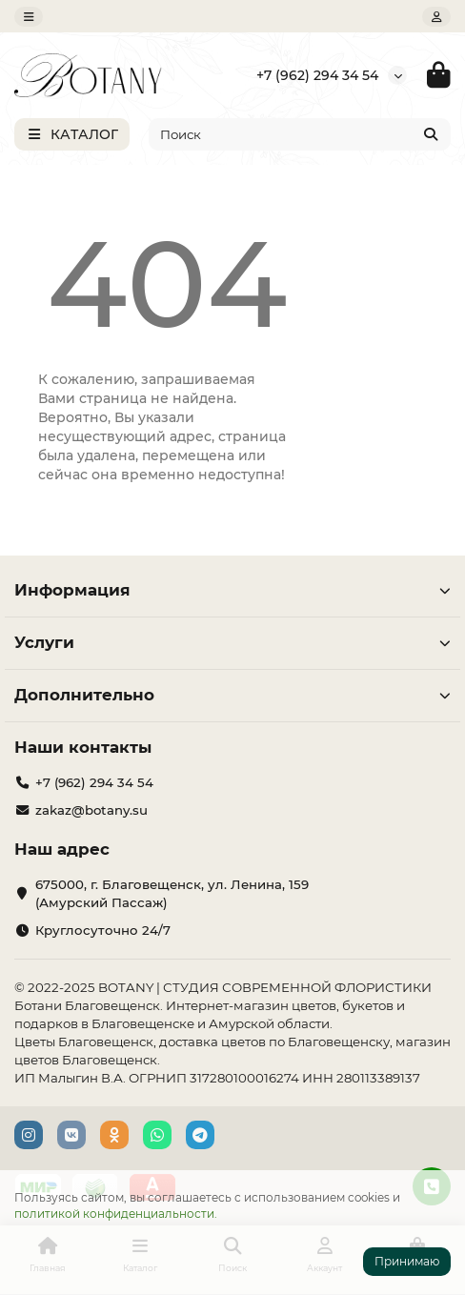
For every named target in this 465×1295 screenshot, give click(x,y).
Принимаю (406, 1261)
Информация (232, 589)
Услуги (232, 642)
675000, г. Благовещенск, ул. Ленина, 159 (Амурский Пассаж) (172, 893)
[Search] (300, 134)
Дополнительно (232, 694)
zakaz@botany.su (91, 810)
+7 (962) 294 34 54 (317, 75)
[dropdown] (28, 17)
